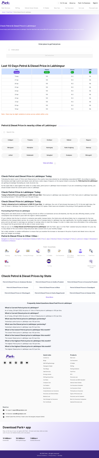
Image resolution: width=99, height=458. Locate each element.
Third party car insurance (76, 391)
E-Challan (49, 255)
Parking (7, 255)
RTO (71, 374)
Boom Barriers (47, 388)
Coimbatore (5, 241)
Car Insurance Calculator (76, 385)
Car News (45, 380)
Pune (43, 239)
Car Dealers (46, 385)
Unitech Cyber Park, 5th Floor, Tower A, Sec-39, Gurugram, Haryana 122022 (25, 416)
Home (3, 12)
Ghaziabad (93, 239)
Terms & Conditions (42, 455)
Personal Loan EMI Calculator (77, 380)
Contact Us (46, 357)
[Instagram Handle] (5, 363)
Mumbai (53, 239)
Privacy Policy (52, 455)
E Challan (72, 363)
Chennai (11, 239)
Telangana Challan (47, 366)
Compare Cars (47, 382)
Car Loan (39, 255)
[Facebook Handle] (10, 363)
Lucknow (79, 239)
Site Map (60, 455)
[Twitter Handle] (16, 363)
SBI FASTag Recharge (48, 363)
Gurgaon (18, 239)
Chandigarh (66, 239)
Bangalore (4, 239)
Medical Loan (46, 396)
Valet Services (47, 371)
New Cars (7, 266)
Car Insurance (60, 255)
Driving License (47, 374)
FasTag (49, 266)
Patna (73, 239)
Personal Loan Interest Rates (50, 393)
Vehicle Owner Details (91, 266)
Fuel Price (9, 12)
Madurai (12, 241)
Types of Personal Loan (76, 393)
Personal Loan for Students (77, 396)
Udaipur (85, 239)
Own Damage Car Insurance (50, 399)
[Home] (5, 3)
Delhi (38, 239)
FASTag (72, 366)
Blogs (44, 360)
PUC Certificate (47, 402)
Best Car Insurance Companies (78, 399)
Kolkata (33, 239)
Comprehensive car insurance (51, 391)
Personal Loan (74, 377)
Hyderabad (26, 239)
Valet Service (81, 255)
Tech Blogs (46, 368)
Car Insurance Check (75, 388)
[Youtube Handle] (27, 363)
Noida (59, 239)
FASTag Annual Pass (48, 377)
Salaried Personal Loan (76, 402)
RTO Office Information (70, 256)
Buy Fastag (18, 255)
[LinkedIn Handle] (21, 363)
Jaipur (48, 239)
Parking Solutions (74, 368)
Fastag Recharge (28, 255)
